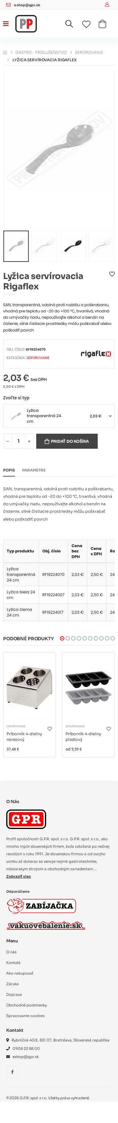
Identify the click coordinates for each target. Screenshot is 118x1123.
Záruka (12, 984)
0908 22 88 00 (26, 1048)
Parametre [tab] (34, 470)
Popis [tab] (9, 470)
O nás (11, 952)
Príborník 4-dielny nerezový (24, 736)
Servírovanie (89, 52)
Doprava (14, 994)
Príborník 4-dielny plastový (83, 736)
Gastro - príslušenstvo (40, 52)
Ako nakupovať (19, 973)
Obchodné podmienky (26, 1005)
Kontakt (13, 963)
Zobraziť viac (18, 876)
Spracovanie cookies (25, 1016)
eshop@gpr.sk (27, 5)
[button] (73, 25)
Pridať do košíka (70, 441)
